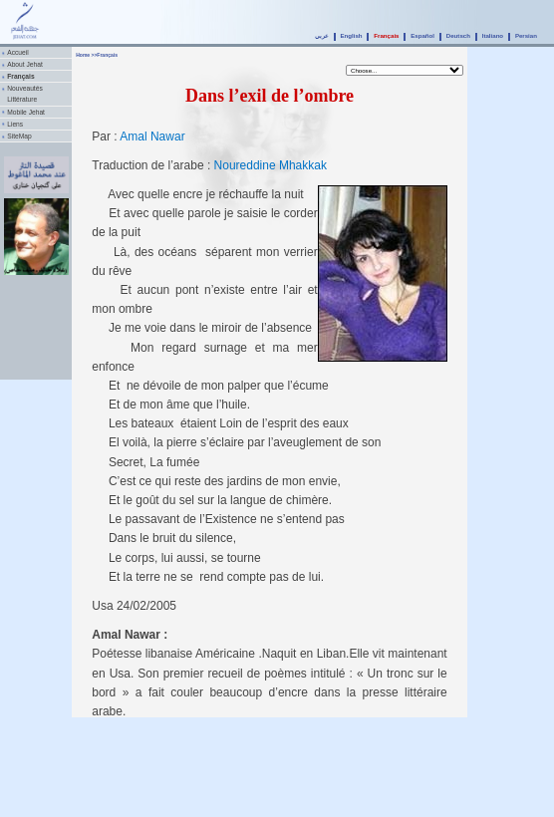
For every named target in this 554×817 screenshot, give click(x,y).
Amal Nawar (152, 136)
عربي (322, 35)
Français (386, 35)
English (351, 35)
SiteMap (19, 136)
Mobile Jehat (26, 112)
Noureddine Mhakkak (270, 165)
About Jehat (25, 64)
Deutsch (458, 35)
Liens (15, 124)
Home (83, 55)
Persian (526, 35)
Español (422, 35)
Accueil (17, 52)
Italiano (492, 35)
